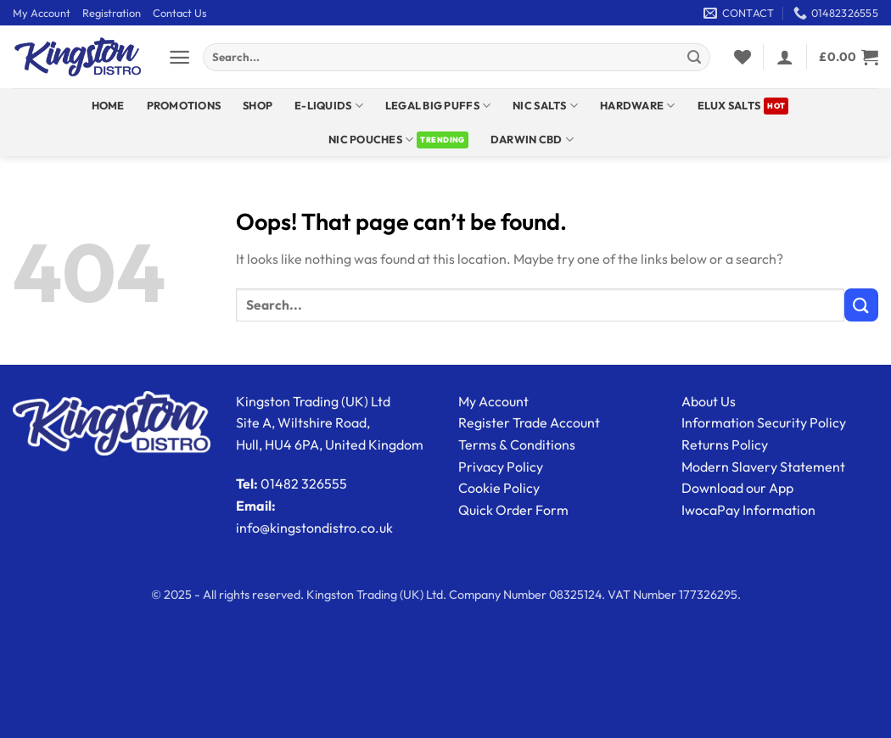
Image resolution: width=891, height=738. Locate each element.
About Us (708, 401)
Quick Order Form (513, 509)
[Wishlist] (742, 56)
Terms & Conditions (516, 444)
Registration (111, 13)
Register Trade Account (529, 422)
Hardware (637, 106)
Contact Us (179, 13)
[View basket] (848, 56)
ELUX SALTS (729, 105)
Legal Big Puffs (437, 106)
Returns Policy (724, 444)
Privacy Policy (500, 466)
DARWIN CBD (532, 139)
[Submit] (694, 57)
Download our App (737, 487)
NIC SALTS (545, 106)
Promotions (184, 105)
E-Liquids (328, 106)
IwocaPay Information (748, 509)
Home (108, 105)
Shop (257, 105)
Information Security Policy (763, 422)
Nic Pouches (370, 139)
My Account (41, 13)
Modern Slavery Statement (763, 466)
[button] (179, 57)
